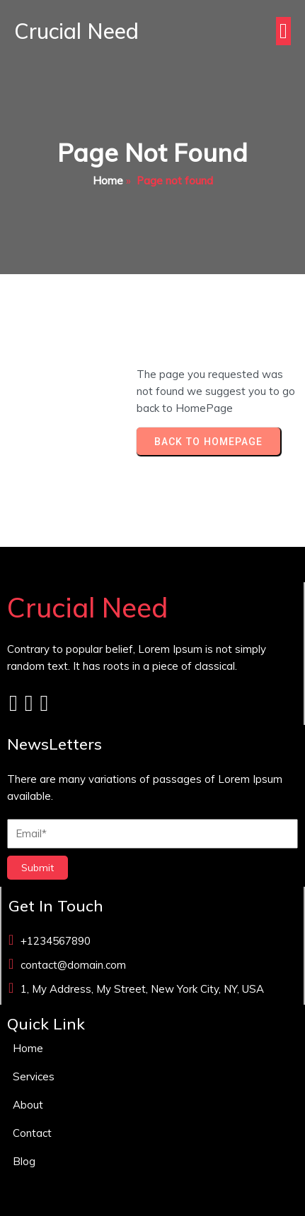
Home (108, 180)
